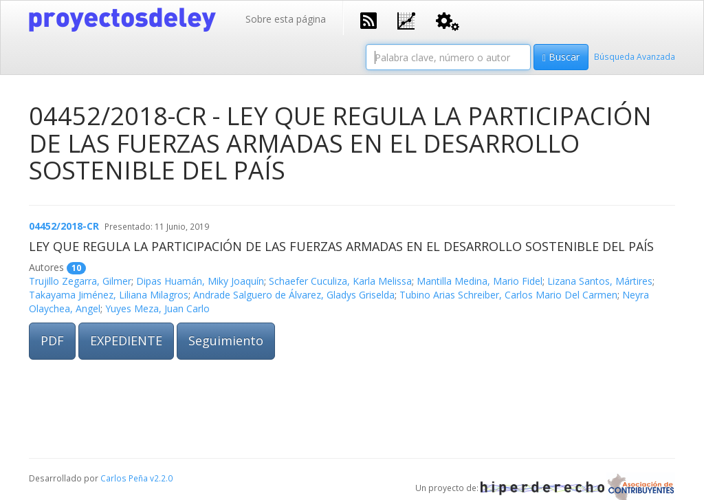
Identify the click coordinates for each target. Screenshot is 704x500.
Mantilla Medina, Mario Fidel (479, 280)
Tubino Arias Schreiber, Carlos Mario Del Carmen (508, 294)
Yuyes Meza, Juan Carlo (157, 308)
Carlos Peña (124, 477)
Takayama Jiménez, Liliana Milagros (108, 294)
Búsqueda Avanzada (634, 56)
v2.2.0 (161, 477)
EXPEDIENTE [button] (126, 340)
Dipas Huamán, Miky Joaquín (200, 280)
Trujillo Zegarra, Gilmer (80, 280)
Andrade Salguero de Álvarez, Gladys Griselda (294, 294)
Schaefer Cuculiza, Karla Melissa (340, 280)
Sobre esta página (285, 18)
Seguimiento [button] (225, 340)
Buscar (561, 56)
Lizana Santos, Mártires (599, 280)
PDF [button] (52, 340)
